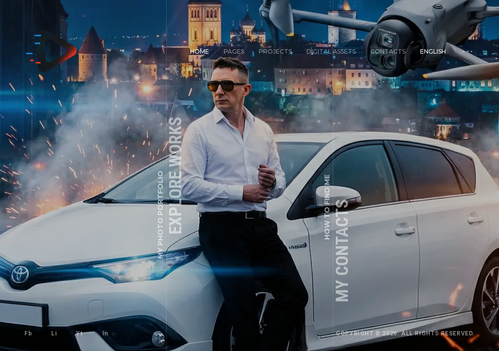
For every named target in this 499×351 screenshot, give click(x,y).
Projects (275, 51)
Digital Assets (331, 51)
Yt (79, 333)
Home (199, 51)
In (105, 333)
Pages (234, 51)
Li (54, 333)
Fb (28, 333)
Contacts (387, 51)
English (433, 51)
